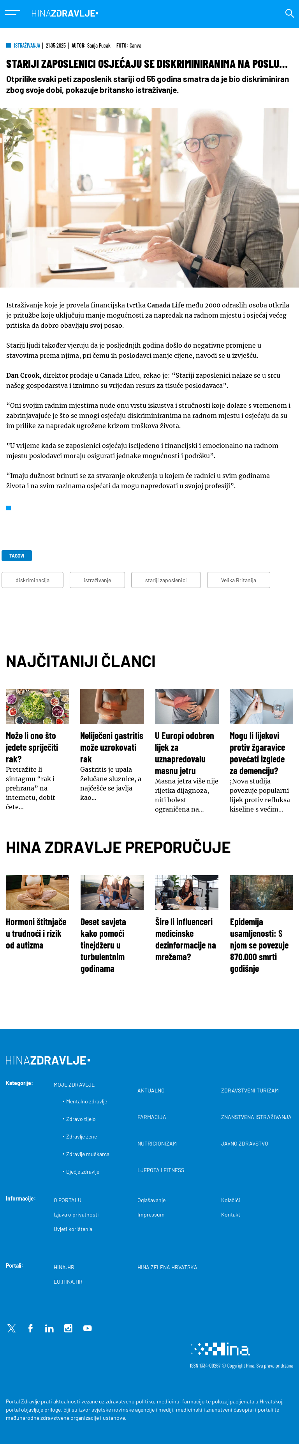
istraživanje (97, 580)
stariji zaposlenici (166, 580)
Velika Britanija (238, 580)
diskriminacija (32, 580)
